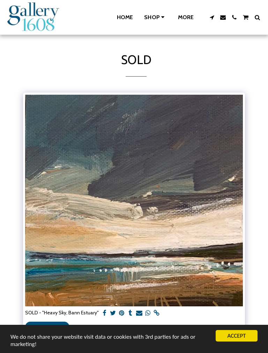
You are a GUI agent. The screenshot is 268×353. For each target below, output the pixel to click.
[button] (212, 17)
